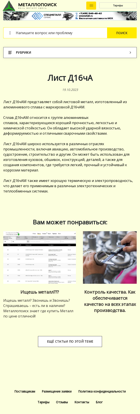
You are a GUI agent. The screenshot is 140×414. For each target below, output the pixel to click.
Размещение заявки (57, 391)
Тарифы (118, 5)
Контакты (81, 402)
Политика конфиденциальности (102, 391)
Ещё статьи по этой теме (70, 341)
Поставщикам (24, 391)
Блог (99, 402)
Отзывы (62, 402)
